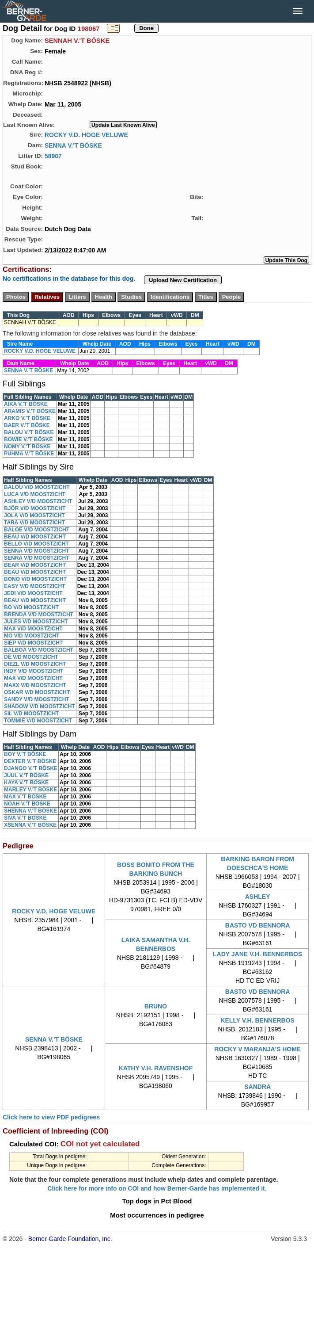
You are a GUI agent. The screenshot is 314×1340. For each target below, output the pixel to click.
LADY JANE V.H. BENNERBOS (257, 954)
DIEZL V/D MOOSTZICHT (35, 664)
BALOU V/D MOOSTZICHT (37, 487)
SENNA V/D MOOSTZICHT (36, 551)
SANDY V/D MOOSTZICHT (36, 699)
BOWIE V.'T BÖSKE (28, 439)
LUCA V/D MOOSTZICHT (34, 494)
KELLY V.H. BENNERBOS (257, 1020)
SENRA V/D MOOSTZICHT (36, 558)
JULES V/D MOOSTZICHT (36, 621)
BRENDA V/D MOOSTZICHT (38, 614)
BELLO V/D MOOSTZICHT (36, 544)
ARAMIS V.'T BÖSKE (30, 411)
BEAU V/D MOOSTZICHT (35, 537)
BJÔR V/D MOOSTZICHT (34, 508)
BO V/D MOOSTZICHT (31, 607)
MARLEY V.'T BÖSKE (30, 789)
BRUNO (155, 1006)
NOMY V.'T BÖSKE (27, 446)
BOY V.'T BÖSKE (25, 754)
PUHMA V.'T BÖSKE (29, 453)
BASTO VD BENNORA (257, 925)
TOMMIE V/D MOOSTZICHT (38, 721)
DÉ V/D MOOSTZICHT (31, 657)
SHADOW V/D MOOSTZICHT (39, 706)
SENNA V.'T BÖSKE (73, 145)
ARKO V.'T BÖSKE (27, 418)
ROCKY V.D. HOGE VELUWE (86, 134)
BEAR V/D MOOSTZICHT (35, 565)
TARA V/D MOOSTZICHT (34, 522)
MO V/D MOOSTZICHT (31, 636)
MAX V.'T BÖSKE (25, 797)
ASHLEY (257, 896)
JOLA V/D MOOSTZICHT (34, 515)
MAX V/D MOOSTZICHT (33, 629)
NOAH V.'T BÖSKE (27, 804)
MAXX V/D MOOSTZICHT (35, 685)
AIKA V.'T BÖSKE (26, 404)
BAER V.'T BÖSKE (27, 425)
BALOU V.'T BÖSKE (28, 432)
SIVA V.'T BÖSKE (25, 818)
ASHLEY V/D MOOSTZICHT (38, 501)
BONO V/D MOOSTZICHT (35, 579)
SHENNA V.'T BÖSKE (30, 811)
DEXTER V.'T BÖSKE (30, 761)
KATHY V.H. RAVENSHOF (156, 1068)
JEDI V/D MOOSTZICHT (33, 593)
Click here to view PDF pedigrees (51, 1117)
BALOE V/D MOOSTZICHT (36, 530)
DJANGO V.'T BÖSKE (30, 768)
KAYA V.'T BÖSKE (26, 782)
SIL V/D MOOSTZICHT (31, 713)
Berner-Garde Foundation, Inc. (70, 1238)
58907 (53, 155)
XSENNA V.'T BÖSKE (30, 825)
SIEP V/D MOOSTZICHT (33, 643)
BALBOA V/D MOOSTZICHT (38, 650)
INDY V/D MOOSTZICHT (33, 671)
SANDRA (257, 1086)
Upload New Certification (183, 280)
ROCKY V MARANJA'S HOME (257, 1049)
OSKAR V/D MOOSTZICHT (37, 692)
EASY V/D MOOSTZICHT (34, 586)
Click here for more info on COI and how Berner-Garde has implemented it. (156, 1188)
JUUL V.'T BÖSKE (26, 775)
